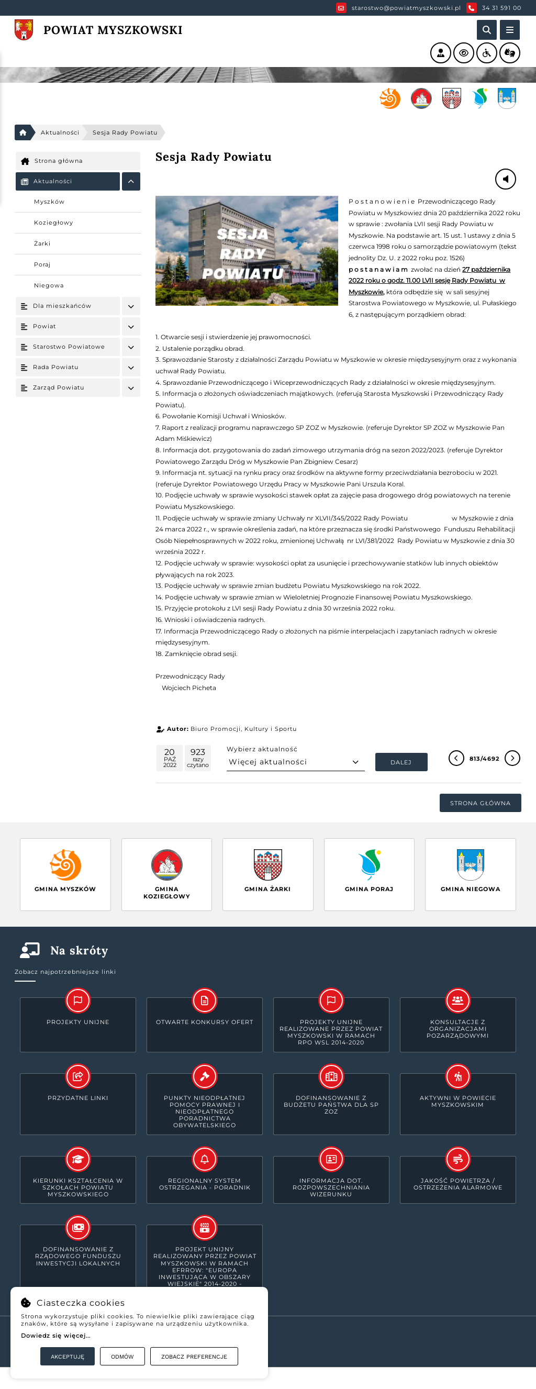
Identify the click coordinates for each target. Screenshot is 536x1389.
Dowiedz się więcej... (56, 1335)
